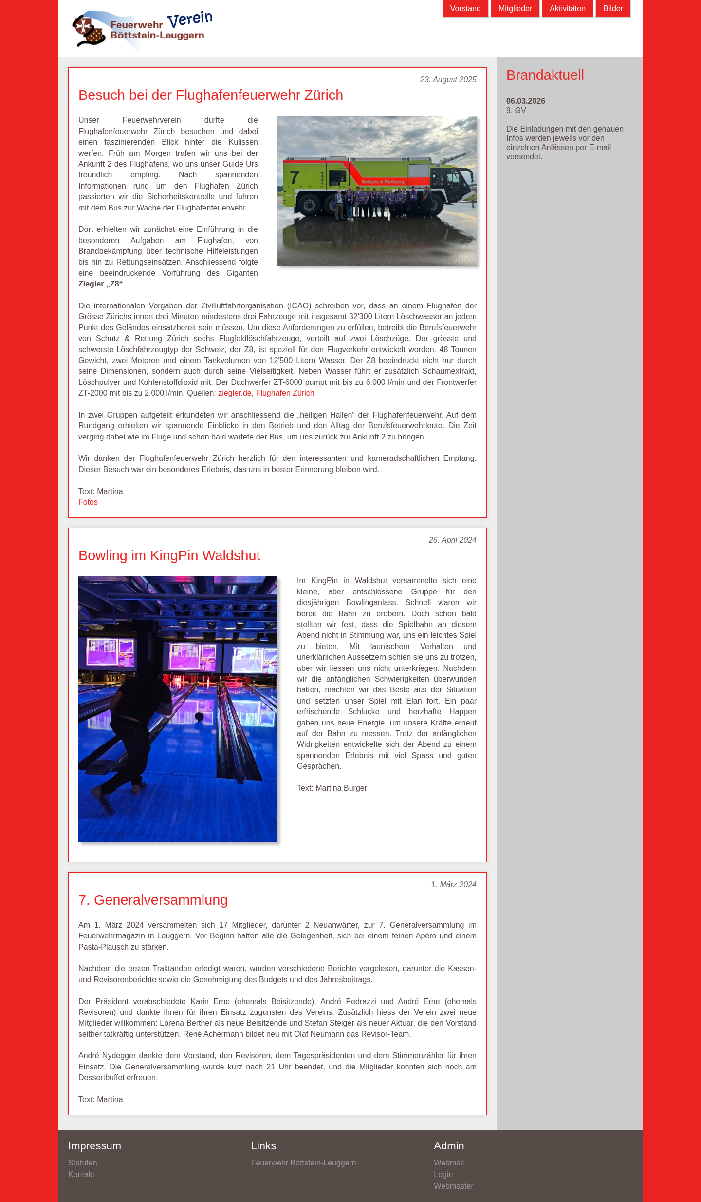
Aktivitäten (568, 8)
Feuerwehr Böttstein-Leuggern (303, 1163)
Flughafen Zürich (285, 393)
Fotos (88, 502)
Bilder (613, 8)
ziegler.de (235, 393)
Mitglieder (515, 8)
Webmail (449, 1163)
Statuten (82, 1163)
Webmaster (454, 1186)
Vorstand (465, 8)
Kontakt (81, 1174)
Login (443, 1174)
